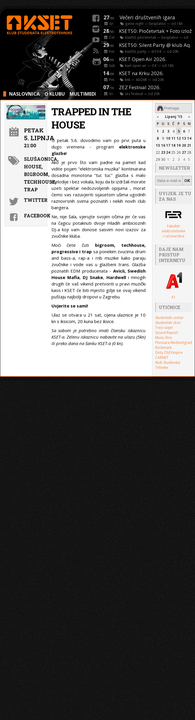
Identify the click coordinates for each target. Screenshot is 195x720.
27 (184, 152)
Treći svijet (164, 327)
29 (158, 159)
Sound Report (166, 332)
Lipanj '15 (173, 116)
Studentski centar (169, 317)
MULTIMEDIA (84, 94)
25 (173, 152)
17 (168, 145)
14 (189, 138)
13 (184, 138)
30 (163, 159)
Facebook (34, 215)
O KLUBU (54, 94)
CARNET (161, 357)
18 (173, 145)
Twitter (34, 200)
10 (168, 138)
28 (189, 152)
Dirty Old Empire (169, 352)
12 (179, 138)
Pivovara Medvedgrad (173, 342)
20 (184, 145)
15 (158, 145)
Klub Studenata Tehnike (167, 365)
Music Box (163, 337)
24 (168, 152)
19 (179, 145)
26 (179, 152)
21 (189, 145)
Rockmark (163, 347)
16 (163, 145)
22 (158, 152)
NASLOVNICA (24, 94)
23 (163, 152)
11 (173, 138)
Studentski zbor (168, 322)
